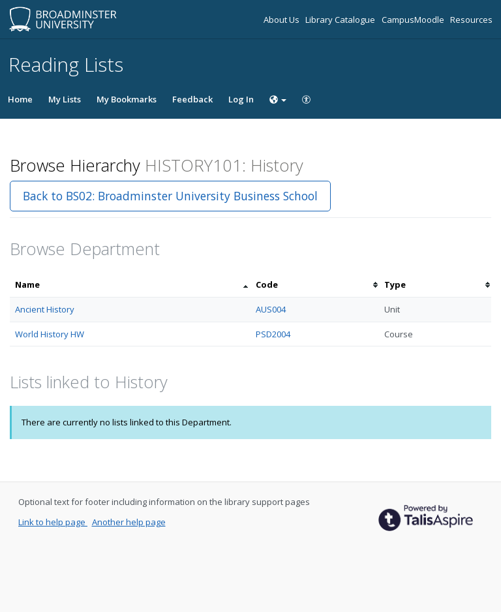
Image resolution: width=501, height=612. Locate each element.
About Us (282, 19)
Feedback (192, 99)
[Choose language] (278, 99)
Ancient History (44, 309)
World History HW (49, 334)
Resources (471, 19)
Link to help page (52, 522)
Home (20, 99)
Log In (241, 99)
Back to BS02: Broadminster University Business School (170, 196)
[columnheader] (130, 285)
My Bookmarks (127, 99)
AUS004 (271, 309)
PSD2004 (273, 334)
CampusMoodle (414, 19)
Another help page (129, 522)
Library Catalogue (341, 19)
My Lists (64, 99)
